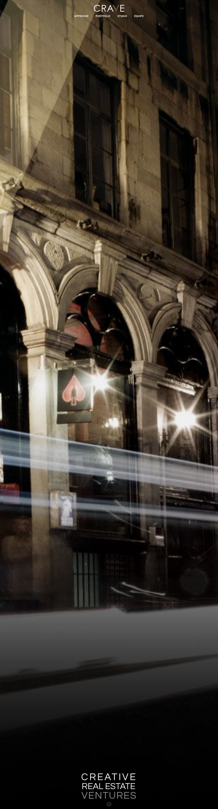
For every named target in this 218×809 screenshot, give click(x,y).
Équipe (139, 16)
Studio (122, 16)
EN (182, 8)
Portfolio (103, 16)
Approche (81, 16)
